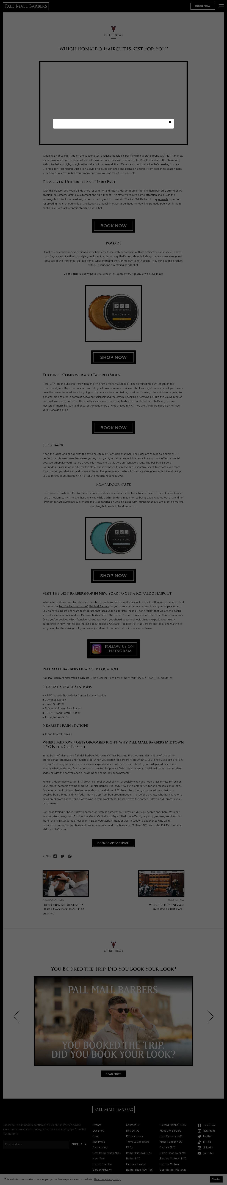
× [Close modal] (169, 123)
